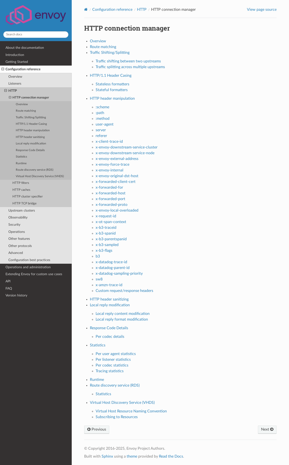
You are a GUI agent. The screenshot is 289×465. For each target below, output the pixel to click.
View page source (262, 9)
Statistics (21, 156)
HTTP (10, 91)
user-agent (105, 124)
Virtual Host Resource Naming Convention (131, 411)
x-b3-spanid (106, 233)
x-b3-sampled (107, 245)
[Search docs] (36, 34)
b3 (98, 256)
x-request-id (106, 216)
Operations (16, 232)
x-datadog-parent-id (113, 268)
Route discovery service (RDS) (34, 170)
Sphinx (107, 456)
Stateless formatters (112, 84)
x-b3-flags (104, 250)
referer (101, 136)
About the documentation (24, 47)
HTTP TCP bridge (24, 203)
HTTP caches (21, 189)
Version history (16, 295)
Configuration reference (20, 69)
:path (100, 113)
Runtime (21, 163)
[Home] (86, 9)
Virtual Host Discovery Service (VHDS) (40, 176)
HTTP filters (20, 183)
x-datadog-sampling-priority (119, 273)
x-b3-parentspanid (111, 239)
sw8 (99, 279)
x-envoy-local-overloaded (117, 210)
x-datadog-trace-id (111, 262)
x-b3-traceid (106, 228)
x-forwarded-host (110, 193)
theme (132, 456)
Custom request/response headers (124, 291)
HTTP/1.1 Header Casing (31, 124)
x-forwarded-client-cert (116, 182)
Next (267, 429)
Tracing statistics (110, 371)
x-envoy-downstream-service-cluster (127, 147)
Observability (17, 217)
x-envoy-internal (109, 170)
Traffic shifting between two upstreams (128, 61)
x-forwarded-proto (111, 205)
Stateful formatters (112, 90)
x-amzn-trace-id (109, 285)
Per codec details (110, 337)
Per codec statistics (112, 365)
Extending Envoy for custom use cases (33, 274)
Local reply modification (31, 143)
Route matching (26, 110)
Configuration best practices (29, 260)
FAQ (8, 288)
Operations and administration (28, 267)
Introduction (14, 55)
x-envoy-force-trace (112, 164)
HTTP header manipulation (33, 130)
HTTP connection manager (29, 98)
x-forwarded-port (110, 199)
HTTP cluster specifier (27, 196)
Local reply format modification (122, 319)
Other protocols (20, 246)
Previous (96, 429)
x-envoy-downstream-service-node (125, 153)
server (101, 130)
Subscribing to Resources (117, 417)
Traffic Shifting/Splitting (31, 117)
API (8, 281)
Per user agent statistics (116, 354)
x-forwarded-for (109, 187)
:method (102, 118)
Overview (15, 76)
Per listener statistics (113, 359)
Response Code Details (30, 150)
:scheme (102, 107)
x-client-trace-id (109, 141)
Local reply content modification (123, 314)
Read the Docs (171, 456)
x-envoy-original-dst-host (117, 176)
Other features (19, 239)
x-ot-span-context (111, 222)
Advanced (15, 253)
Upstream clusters (21, 210)
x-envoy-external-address (117, 159)
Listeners (14, 83)
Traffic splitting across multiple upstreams (130, 67)
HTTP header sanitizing (30, 137)
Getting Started (16, 62)
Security (14, 224)
